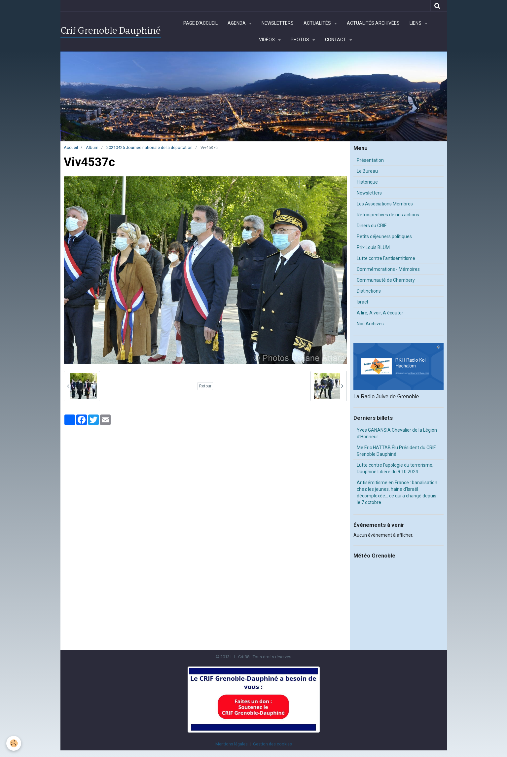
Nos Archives (370, 323)
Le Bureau (367, 171)
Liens (416, 23)
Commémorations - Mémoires (388, 269)
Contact (336, 39)
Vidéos (267, 39)
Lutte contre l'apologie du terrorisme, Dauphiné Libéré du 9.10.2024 (395, 468)
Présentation (370, 160)
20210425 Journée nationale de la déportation (149, 147)
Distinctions (369, 291)
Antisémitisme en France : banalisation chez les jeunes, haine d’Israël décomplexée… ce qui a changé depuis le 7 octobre (397, 492)
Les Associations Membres (385, 203)
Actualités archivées (373, 23)
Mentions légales (231, 743)
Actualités (318, 23)
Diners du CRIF (371, 225)
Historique (367, 182)
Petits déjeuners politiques (384, 236)
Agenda (237, 23)
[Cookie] (14, 743)
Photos (300, 39)
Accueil (71, 147)
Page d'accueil (200, 23)
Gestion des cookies (272, 743)
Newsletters (278, 23)
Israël (362, 302)
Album (92, 147)
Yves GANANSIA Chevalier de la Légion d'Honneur (397, 433)
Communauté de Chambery (386, 280)
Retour (205, 386)
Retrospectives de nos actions (388, 214)
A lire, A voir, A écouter (380, 312)
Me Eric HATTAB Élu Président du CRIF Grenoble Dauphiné (396, 451)
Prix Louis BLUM (373, 247)
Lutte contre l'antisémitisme (386, 258)
